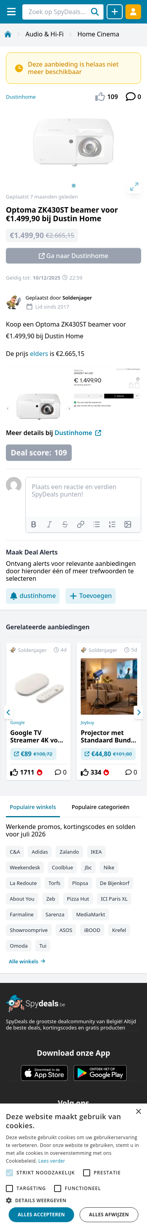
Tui (42, 945)
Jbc (88, 867)
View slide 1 (74, 186)
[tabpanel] (73, 892)
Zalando (69, 851)
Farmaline (22, 914)
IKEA (96, 851)
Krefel (119, 930)
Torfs (54, 883)
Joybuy (87, 722)
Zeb (50, 898)
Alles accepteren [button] (41, 1214)
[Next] (138, 712)
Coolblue (62, 867)
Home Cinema (98, 34)
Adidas (40, 851)
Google (17, 722)
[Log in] (133, 11)
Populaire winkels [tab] (33, 807)
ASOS (66, 930)
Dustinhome (21, 96)
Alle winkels (27, 961)
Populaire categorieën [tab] (101, 807)
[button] (73, 1200)
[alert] (73, 1167)
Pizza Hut (78, 898)
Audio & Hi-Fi (44, 34)
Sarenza (54, 914)
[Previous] (8, 712)
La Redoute (23, 883)
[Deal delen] (115, 11)
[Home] (8, 34)
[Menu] (11, 11)
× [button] (138, 1112)
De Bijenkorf (114, 883)
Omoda (18, 945)
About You (22, 898)
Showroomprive (29, 930)
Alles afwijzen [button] (109, 1214)
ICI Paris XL (114, 898)
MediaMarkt (90, 914)
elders (39, 353)
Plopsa (80, 883)
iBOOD (92, 930)
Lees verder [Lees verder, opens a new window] (51, 1161)
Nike (108, 867)
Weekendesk (25, 867)
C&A (15, 851)
